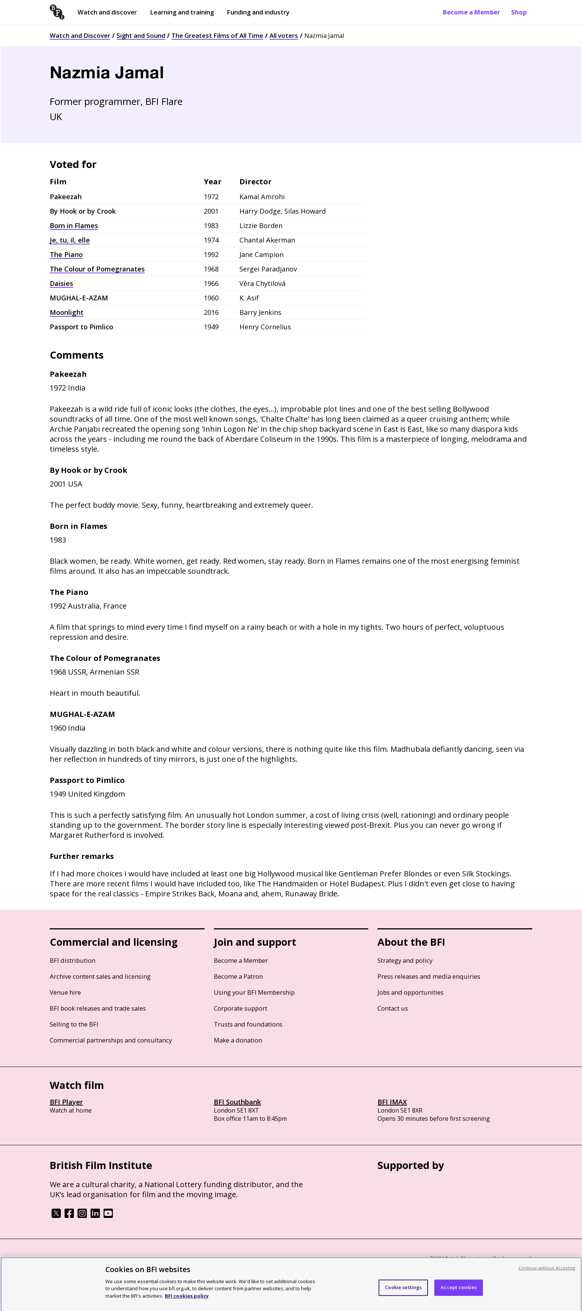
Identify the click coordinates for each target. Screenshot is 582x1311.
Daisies (61, 283)
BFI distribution (72, 960)
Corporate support (240, 1008)
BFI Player (66, 1101)
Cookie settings (403, 1291)
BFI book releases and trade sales (98, 1008)
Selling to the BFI (74, 1024)
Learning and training (182, 12)
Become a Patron (238, 976)
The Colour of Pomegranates (97, 268)
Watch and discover (107, 12)
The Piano (66, 254)
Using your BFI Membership (254, 992)
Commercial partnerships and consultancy (111, 1040)
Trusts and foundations (248, 1024)
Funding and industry (258, 12)
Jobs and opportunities (410, 992)
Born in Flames (74, 225)
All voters (283, 35)
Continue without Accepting (547, 1271)
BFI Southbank (237, 1101)
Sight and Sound (141, 35)
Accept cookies (459, 1291)
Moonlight (67, 312)
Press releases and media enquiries (428, 976)
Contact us (392, 1008)
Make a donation (238, 1040)
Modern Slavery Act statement (169, 1259)
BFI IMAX (392, 1101)
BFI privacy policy (70, 1259)
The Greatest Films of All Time (217, 35)
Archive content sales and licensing (100, 976)
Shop (519, 12)
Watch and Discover (80, 35)
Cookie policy (111, 1259)
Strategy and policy (404, 960)
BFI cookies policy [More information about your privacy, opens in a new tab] (187, 1299)
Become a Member (471, 12)
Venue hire (65, 992)
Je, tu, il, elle (70, 239)
